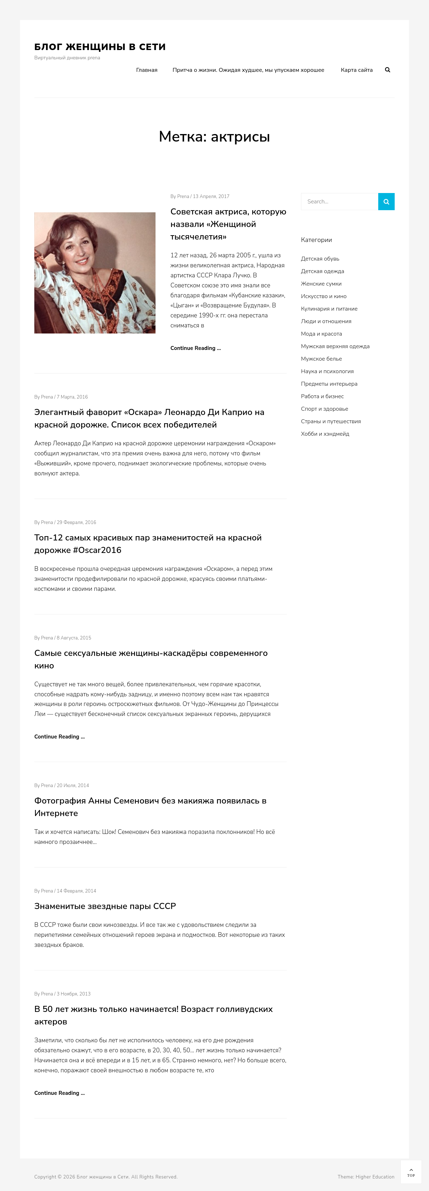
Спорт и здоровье (324, 409)
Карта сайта (357, 70)
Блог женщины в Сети (100, 47)
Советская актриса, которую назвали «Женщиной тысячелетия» (228, 224)
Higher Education (375, 1177)
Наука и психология (327, 371)
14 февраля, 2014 (77, 891)
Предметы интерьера (329, 384)
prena (183, 196)
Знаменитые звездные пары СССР (105, 906)
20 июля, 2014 (73, 785)
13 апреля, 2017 (211, 196)
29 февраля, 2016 (77, 522)
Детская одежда (322, 271)
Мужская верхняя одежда (335, 346)
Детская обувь (320, 259)
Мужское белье (321, 359)
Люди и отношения (326, 321)
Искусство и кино (324, 296)
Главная (147, 70)
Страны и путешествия (331, 421)
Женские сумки (321, 284)
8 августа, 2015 (74, 638)
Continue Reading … (196, 348)
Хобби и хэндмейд (325, 434)
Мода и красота (321, 334)
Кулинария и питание (329, 309)
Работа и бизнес (322, 396)
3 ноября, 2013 (74, 994)
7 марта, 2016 (72, 397)
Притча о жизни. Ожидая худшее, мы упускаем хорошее (249, 70)
